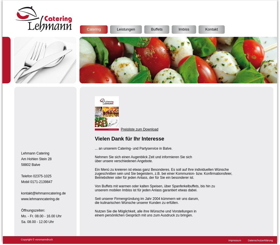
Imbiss (184, 29)
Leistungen (126, 29)
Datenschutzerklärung (260, 240)
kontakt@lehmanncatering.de (43, 193)
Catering (94, 29)
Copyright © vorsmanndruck (37, 239)
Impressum (235, 240)
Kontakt (211, 29)
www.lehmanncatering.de (40, 199)
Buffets (157, 29)
